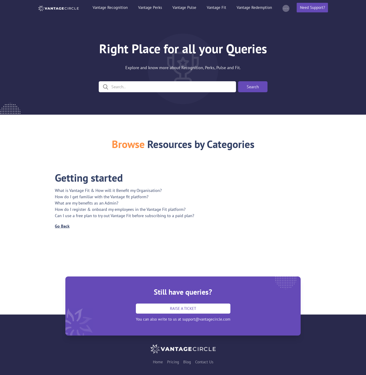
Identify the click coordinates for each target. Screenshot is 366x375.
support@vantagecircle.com (206, 319)
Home (158, 361)
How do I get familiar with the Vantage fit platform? (101, 196)
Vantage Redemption (254, 7)
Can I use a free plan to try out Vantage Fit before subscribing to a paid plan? (124, 215)
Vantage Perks (150, 7)
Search (253, 86)
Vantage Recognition (110, 7)
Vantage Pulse (184, 7)
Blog (187, 361)
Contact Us (204, 361)
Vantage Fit (216, 7)
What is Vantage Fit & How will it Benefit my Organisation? (108, 190)
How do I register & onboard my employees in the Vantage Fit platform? (120, 209)
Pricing (173, 361)
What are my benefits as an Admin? (86, 203)
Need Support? (312, 7)
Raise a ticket (183, 308)
